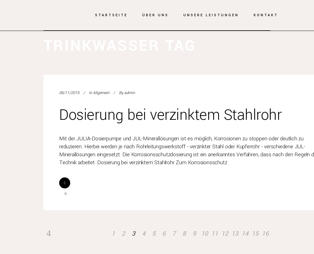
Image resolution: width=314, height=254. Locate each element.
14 (245, 233)
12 (224, 233)
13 (235, 233)
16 (265, 233)
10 (204, 233)
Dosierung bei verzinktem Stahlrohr (170, 115)
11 (214, 233)
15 (255, 233)
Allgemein (101, 93)
